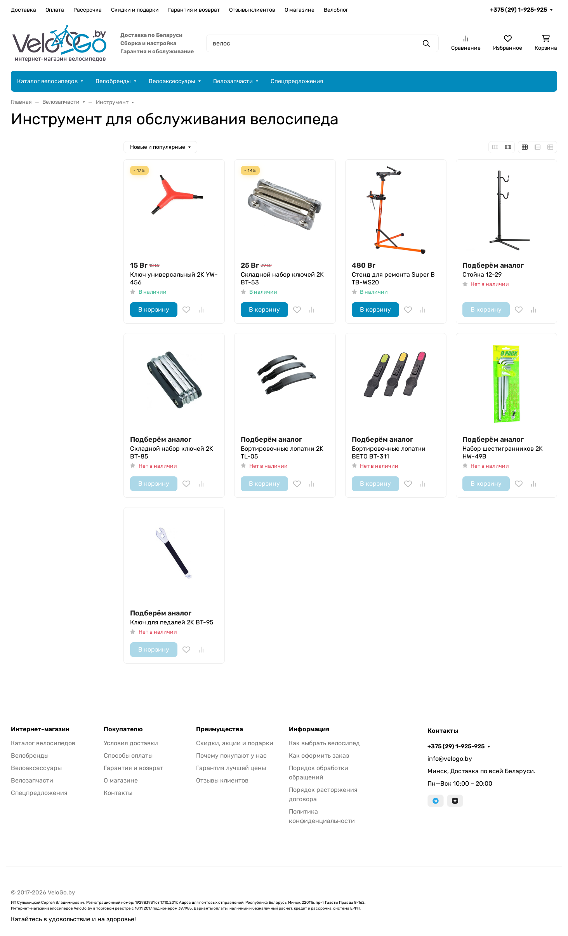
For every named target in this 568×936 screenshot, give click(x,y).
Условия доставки (131, 743)
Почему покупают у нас (231, 755)
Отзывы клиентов (252, 10)
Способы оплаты (128, 755)
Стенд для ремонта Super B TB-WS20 (393, 278)
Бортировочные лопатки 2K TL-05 (282, 452)
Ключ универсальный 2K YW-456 (174, 278)
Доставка (23, 10)
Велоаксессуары (172, 81)
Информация (309, 729)
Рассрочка (87, 10)
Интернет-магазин (40, 729)
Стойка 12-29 (482, 274)
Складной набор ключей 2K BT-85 (171, 452)
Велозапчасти (233, 81)
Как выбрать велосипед (324, 743)
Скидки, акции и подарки (234, 743)
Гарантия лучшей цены (231, 768)
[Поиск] (322, 43)
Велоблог (336, 10)
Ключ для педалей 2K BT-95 (172, 622)
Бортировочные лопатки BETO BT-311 (389, 452)
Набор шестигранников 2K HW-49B (502, 452)
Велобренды (113, 81)
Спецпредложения (297, 81)
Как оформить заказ (319, 755)
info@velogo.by (449, 758)
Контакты (118, 793)
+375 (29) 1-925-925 (518, 9)
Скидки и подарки (135, 10)
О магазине (299, 10)
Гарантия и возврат (194, 10)
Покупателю (123, 729)
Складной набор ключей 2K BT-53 (282, 278)
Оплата (54, 10)
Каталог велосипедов (47, 81)
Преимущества (219, 729)
